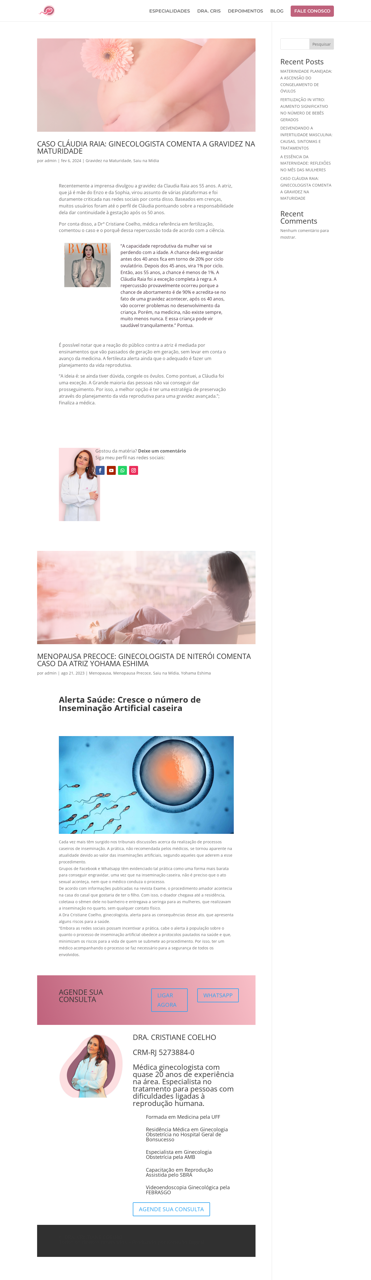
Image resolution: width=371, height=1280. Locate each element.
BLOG (276, 11)
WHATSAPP (218, 995)
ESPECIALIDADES (169, 11)
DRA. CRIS (209, 11)
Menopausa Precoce (132, 673)
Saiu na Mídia (146, 160)
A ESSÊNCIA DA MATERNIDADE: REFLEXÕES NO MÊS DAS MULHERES (305, 163)
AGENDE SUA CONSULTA (171, 1209)
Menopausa (100, 673)
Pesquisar (321, 44)
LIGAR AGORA (167, 999)
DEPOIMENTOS (245, 11)
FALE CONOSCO (312, 11)
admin (51, 160)
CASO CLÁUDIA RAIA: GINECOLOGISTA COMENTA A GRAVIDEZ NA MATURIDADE (146, 147)
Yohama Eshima (196, 673)
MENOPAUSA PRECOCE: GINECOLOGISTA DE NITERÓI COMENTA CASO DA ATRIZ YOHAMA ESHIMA (144, 659)
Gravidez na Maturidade (108, 160)
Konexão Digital (185, 1242)
